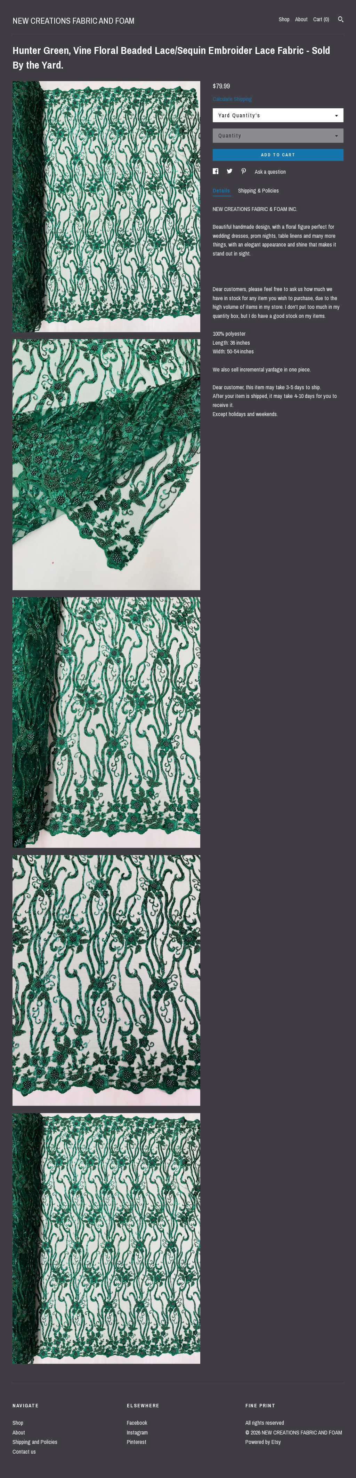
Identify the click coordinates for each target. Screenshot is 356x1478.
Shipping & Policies (258, 190)
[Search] (340, 20)
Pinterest (136, 1442)
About (301, 19)
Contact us (24, 1451)
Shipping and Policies (35, 1442)
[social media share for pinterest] (244, 171)
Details (222, 190)
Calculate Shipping (232, 99)
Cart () (321, 19)
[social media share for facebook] (216, 171)
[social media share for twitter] (230, 171)
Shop (284, 19)
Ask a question (270, 171)
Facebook (137, 1422)
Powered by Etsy (263, 1442)
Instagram (137, 1432)
